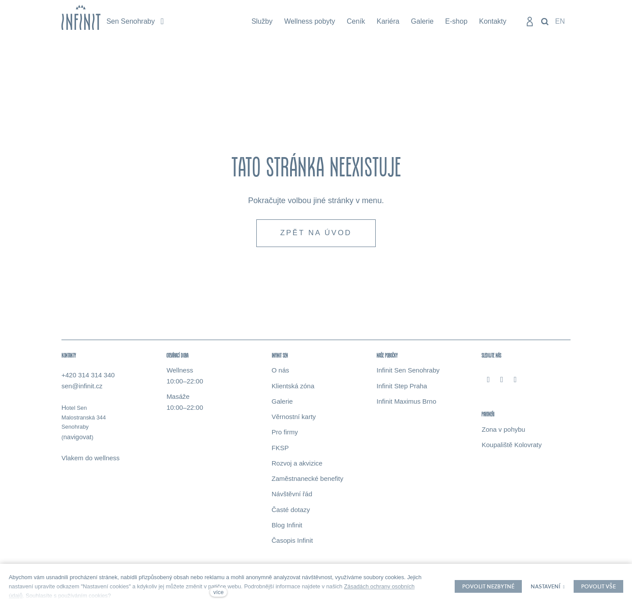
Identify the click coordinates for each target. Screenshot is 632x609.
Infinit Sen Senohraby (408, 371)
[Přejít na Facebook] (488, 380)
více (218, 592)
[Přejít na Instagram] (502, 380)
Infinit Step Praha (402, 386)
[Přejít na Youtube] (515, 380)
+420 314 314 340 (88, 376)
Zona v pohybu (503, 430)
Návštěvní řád (292, 495)
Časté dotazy (291, 510)
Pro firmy (285, 433)
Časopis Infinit (292, 541)
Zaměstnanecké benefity (307, 480)
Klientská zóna (293, 386)
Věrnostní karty (294, 418)
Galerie (282, 402)
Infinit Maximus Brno (406, 402)
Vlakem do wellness (90, 459)
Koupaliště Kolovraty (511, 446)
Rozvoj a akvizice (297, 464)
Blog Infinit (287, 526)
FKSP (280, 448)
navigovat (77, 437)
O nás (280, 371)
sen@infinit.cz (82, 387)
